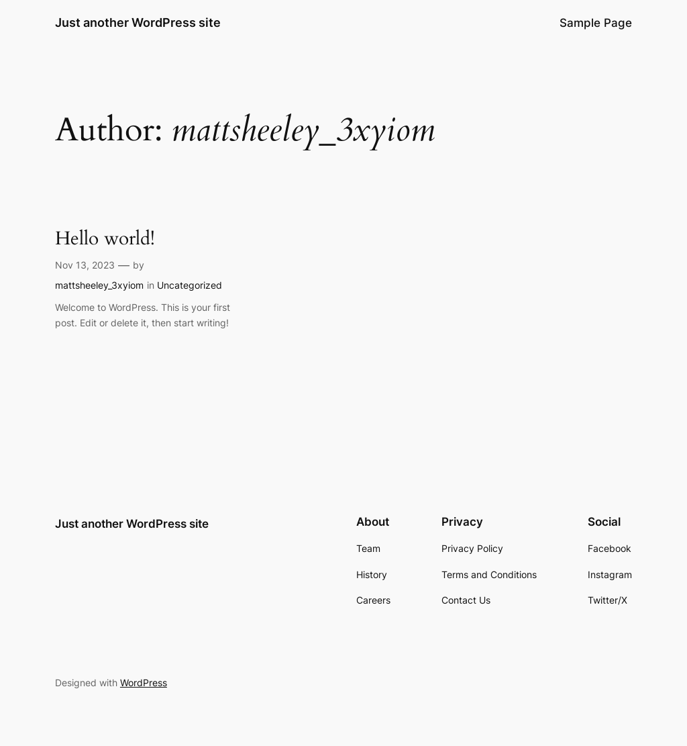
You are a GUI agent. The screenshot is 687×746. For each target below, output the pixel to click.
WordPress (143, 682)
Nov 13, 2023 (85, 265)
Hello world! (105, 239)
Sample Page (596, 23)
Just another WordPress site (138, 22)
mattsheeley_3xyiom (99, 285)
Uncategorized (189, 285)
